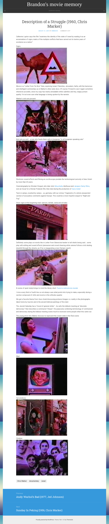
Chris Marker (22, 481)
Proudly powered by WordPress (45, 519)
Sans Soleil (76, 189)
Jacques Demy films (81, 186)
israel (43, 481)
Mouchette (59, 186)
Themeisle (70, 519)
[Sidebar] (5, 11)
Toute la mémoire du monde (67, 288)
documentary (34, 481)
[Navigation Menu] (104, 11)
